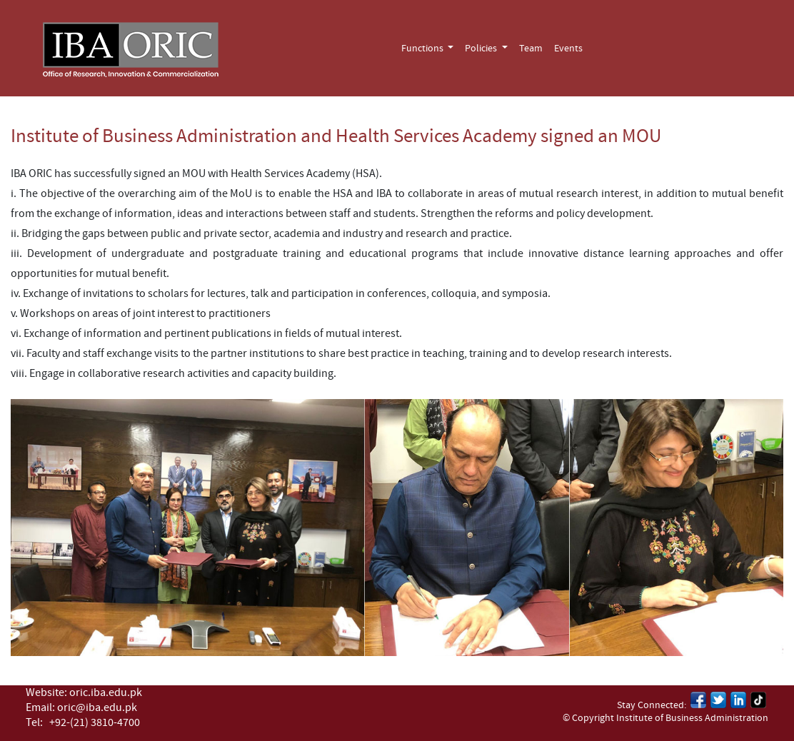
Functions (423, 48)
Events (568, 48)
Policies (482, 48)
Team (531, 48)
